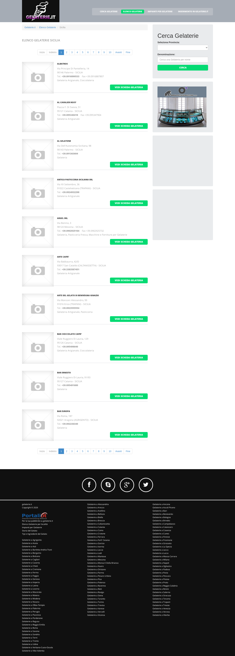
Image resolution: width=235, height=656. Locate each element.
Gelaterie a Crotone (96, 533)
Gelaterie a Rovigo (95, 592)
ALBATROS (62, 63)
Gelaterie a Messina (96, 559)
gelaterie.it (27, 504)
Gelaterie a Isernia (95, 546)
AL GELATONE (64, 141)
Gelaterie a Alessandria (98, 504)
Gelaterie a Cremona (31, 569)
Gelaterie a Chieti (30, 566)
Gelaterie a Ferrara (96, 536)
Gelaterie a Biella (95, 517)
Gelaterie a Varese (95, 608)
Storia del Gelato (29, 530)
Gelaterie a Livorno (30, 588)
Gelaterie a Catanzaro (163, 527)
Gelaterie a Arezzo (95, 507)
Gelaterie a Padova (161, 569)
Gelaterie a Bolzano (31, 556)
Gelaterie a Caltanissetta (98, 523)
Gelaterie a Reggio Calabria (165, 585)
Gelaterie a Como (95, 530)
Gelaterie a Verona (161, 611)
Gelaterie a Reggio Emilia (33, 624)
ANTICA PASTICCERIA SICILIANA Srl (75, 179)
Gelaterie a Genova (31, 579)
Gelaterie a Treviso (96, 605)
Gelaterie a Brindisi (161, 520)
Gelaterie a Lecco (160, 549)
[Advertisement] (181, 160)
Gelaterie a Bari (160, 510)
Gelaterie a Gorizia (95, 543)
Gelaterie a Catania (96, 527)
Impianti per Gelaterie (32, 527)
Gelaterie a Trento (30, 641)
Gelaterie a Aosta (30, 543)
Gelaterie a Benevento (163, 514)
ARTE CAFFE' (63, 256)
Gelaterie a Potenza (96, 582)
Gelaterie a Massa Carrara (165, 556)
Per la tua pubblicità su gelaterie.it (37, 520)
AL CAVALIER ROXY (66, 102)
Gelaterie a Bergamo (31, 553)
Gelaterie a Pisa (94, 579)
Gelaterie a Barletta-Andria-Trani (37, 549)
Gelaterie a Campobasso (164, 523)
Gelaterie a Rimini (161, 589)
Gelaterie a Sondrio (31, 634)
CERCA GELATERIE (109, 11)
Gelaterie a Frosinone (162, 540)
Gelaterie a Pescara (162, 576)
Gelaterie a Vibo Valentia (33, 650)
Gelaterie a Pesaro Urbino (99, 576)
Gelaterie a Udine (30, 644)
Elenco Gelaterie (47, 27)
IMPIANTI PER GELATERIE (160, 11)
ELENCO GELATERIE (132, 11)
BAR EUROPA (63, 411)
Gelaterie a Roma (30, 628)
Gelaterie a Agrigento (32, 540)
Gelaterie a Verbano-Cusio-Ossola (37, 647)
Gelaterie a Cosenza (162, 530)
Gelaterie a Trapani (161, 602)
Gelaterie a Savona (30, 631)
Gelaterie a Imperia (31, 582)
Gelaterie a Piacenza (31, 614)
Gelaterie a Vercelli (96, 611)
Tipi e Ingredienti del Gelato (34, 534)
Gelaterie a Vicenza (96, 615)
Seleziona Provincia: (168, 42)
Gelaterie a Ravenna (96, 585)
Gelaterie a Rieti (94, 589)
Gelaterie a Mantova (96, 556)
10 (110, 52)
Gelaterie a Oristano (96, 569)
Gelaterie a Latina (30, 585)
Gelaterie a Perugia (31, 611)
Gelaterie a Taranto (96, 598)
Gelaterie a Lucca (160, 553)
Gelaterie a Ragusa (30, 621)
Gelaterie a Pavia (160, 572)
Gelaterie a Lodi (94, 553)
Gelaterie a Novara (30, 601)
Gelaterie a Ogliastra (162, 566)
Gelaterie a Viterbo (161, 615)
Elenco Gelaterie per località (35, 524)
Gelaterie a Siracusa (162, 595)
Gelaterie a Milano (161, 559)
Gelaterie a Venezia (161, 608)
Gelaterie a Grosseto (162, 543)
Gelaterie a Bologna (162, 517)
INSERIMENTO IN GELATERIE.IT (193, 11)
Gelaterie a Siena (95, 595)
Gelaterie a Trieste (161, 605)
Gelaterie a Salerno (161, 592)
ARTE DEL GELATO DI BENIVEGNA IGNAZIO (78, 295)
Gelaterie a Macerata (31, 592)
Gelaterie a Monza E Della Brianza (102, 563)
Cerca (183, 67)
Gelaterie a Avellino (96, 510)
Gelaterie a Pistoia (161, 579)
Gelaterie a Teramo (161, 598)
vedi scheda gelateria (129, 87)
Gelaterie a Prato (160, 582)
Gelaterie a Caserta (31, 562)
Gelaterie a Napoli (161, 563)
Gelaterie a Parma (95, 572)
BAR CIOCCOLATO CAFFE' (69, 334)
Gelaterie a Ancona (161, 504)
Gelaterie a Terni (29, 637)
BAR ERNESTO (64, 372)
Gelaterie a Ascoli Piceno (164, 507)
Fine (128, 52)
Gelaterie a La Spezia (162, 546)
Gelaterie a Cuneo (161, 533)
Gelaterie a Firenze (161, 536)
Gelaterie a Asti (29, 546)
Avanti (118, 52)
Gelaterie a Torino (95, 602)
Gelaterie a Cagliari (31, 559)
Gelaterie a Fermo (30, 572)
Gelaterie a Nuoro (95, 566)
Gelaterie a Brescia (96, 520)
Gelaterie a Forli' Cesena (98, 540)
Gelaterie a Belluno (96, 514)
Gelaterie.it (30, 27)
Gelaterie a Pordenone (32, 618)
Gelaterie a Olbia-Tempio (33, 605)
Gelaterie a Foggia (30, 575)
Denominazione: (166, 54)
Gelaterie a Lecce (95, 549)
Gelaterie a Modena (31, 598)
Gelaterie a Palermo (31, 608)
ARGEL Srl (62, 218)
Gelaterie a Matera (30, 595)
